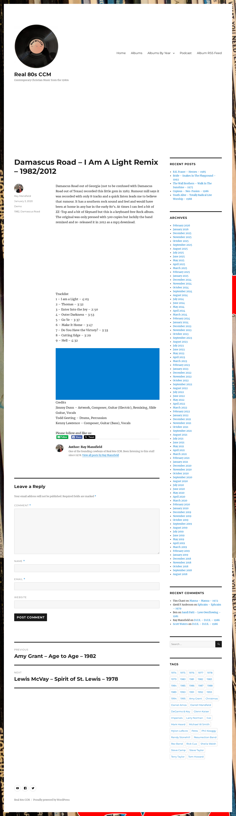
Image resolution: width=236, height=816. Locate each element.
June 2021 (178, 442)
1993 (209, 692)
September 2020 (182, 477)
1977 (200, 672)
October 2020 (181, 473)
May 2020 (178, 492)
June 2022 (179, 396)
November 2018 (182, 562)
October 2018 (180, 566)
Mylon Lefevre (179, 730)
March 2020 (180, 500)
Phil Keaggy (209, 730)
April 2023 (179, 357)
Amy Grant (195, 698)
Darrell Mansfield (200, 704)
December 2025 (182, 233)
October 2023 (180, 334)
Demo (18, 206)
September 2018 (182, 570)
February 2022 (181, 411)
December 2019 (182, 512)
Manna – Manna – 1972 (204, 600)
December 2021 (182, 419)
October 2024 (181, 287)
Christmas (212, 698)
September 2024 (182, 291)
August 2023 (180, 341)
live (209, 717)
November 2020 (182, 469)
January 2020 (180, 508)
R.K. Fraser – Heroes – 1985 (189, 171)
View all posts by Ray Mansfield (100, 455)
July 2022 (178, 392)
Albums (136, 53)
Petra (195, 730)
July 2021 (178, 438)
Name (19, 561)
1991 (191, 692)
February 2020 (181, 504)
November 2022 (182, 376)
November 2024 (182, 283)
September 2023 (182, 337)
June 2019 (179, 535)
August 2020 (180, 481)
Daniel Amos (179, 704)
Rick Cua (191, 743)
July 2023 (178, 345)
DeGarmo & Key (180, 711)
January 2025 (180, 275)
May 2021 (178, 446)
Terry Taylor (178, 756)
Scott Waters (180, 624)
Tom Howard (196, 756)
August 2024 (180, 295)
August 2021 (180, 434)
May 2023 (178, 353)
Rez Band (177, 743)
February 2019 (181, 551)
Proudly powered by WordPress (51, 799)
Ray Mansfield (22, 195)
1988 (210, 685)
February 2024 (181, 318)
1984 (174, 685)
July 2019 (178, 531)
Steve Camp (178, 750)
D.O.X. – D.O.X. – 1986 (207, 620)
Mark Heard (178, 724)
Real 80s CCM (32, 74)
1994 (174, 698)
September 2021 (182, 430)
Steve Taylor (196, 750)
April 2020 (179, 496)
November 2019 (182, 516)
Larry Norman (194, 717)
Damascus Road (30, 211)
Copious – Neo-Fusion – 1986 (191, 191)
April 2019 (179, 543)
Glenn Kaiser (201, 711)
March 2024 (180, 314)
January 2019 (180, 554)
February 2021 (181, 458)
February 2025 (181, 272)
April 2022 (179, 403)
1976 (191, 672)
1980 (183, 679)
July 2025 (178, 252)
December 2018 (182, 558)
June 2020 (179, 489)
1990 (183, 692)
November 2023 (182, 330)
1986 (192, 685)
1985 (182, 685)
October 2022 (181, 380)
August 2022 (180, 388)
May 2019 (178, 539)
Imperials (177, 717)
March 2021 (180, 454)
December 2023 (182, 326)
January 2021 (180, 461)
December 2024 (182, 279)
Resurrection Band (205, 737)
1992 (200, 692)
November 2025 (182, 237)
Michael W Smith (199, 724)
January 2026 (181, 229)
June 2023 (179, 349)
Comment (22, 505)
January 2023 (180, 368)
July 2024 (178, 299)
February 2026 (181, 225)
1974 (173, 672)
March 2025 (180, 268)
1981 (191, 679)
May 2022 (178, 399)
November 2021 (182, 423)
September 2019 (182, 523)
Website (20, 597)
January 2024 (180, 322)
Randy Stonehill (180, 737)
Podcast (186, 53)
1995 (182, 698)
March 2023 (180, 361)
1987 (201, 685)
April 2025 (179, 264)
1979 (173, 679)
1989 (173, 692)
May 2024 (178, 306)
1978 (209, 672)
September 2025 (182, 244)
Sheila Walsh (208, 743)
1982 (16, 211)
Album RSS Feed (209, 53)
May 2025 (178, 260)
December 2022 (182, 372)
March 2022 (180, 407)
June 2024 (179, 303)
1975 (182, 672)
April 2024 (179, 310)
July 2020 (178, 485)
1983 (209, 679)
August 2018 (180, 574)
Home (121, 53)
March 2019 (180, 547)
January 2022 (180, 415)
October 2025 (181, 241)
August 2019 (180, 527)
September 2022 (182, 384)
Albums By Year (159, 53)
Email (19, 579)
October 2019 (180, 520)
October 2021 (180, 427)
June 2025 (179, 256)
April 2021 (179, 450)
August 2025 (180, 248)
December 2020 (182, 465)
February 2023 (181, 365)
